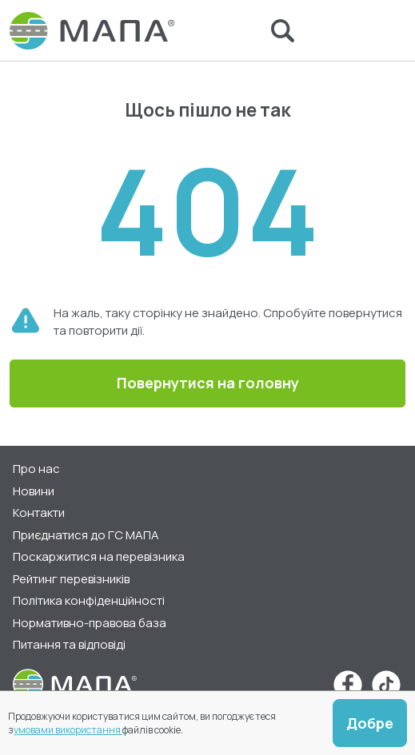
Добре (369, 723)
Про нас (36, 468)
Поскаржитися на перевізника (99, 556)
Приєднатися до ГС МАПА (86, 535)
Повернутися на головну (208, 382)
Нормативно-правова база (89, 622)
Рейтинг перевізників (71, 578)
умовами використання (68, 730)
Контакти (39, 512)
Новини (33, 491)
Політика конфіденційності (89, 600)
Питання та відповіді (69, 644)
